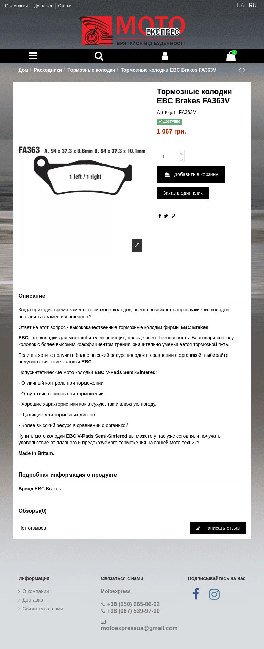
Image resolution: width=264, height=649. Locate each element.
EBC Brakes (48, 488)
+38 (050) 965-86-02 (133, 604)
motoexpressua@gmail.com (139, 628)
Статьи (65, 5)
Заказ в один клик (182, 193)
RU (253, 5)
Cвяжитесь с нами (42, 608)
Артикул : (167, 112)
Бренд (25, 488)
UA (240, 5)
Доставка (43, 5)
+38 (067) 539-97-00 (133, 611)
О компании (17, 5)
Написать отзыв (218, 528)
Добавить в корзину (191, 174)
